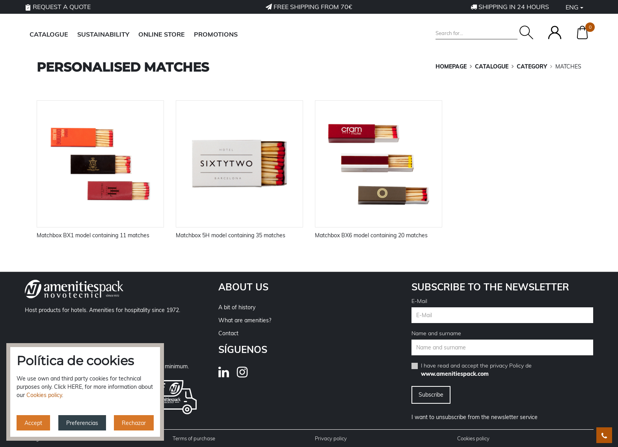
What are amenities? (244, 320)
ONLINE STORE (161, 34)
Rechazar (134, 423)
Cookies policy (473, 438)
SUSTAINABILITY (103, 34)
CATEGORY (532, 66)
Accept (33, 423)
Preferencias (82, 423)
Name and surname (436, 333)
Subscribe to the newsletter (490, 287)
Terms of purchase (194, 438)
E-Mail (419, 301)
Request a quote (58, 7)
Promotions (216, 34)
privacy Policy (507, 365)
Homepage (451, 66)
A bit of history (236, 307)
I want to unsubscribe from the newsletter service (474, 417)
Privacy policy (331, 438)
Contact (228, 333)
